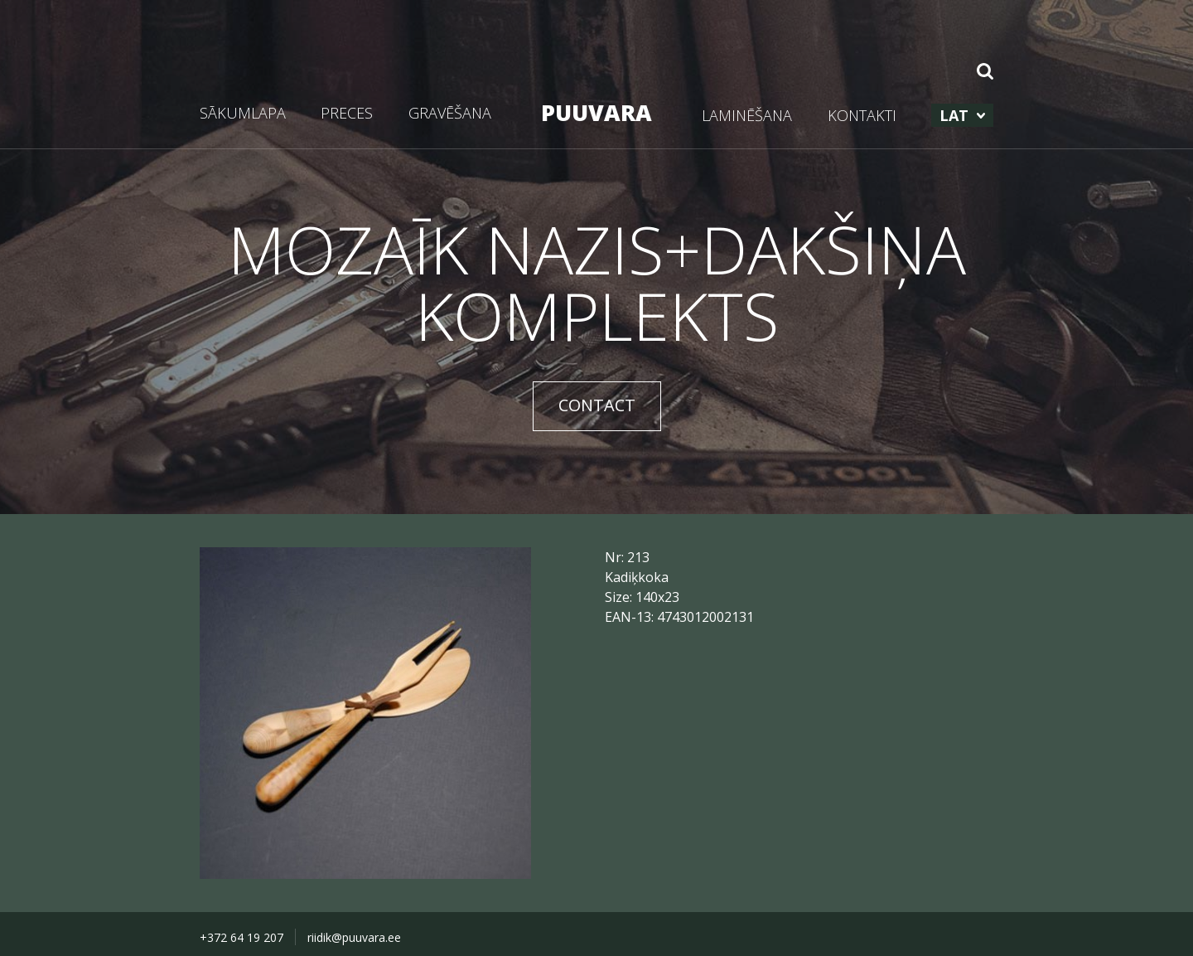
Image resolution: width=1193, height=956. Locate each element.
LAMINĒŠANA (747, 115)
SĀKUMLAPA (243, 113)
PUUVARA (596, 112)
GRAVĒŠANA (449, 113)
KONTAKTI (862, 115)
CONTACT (596, 405)
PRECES (347, 113)
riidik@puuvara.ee (354, 937)
